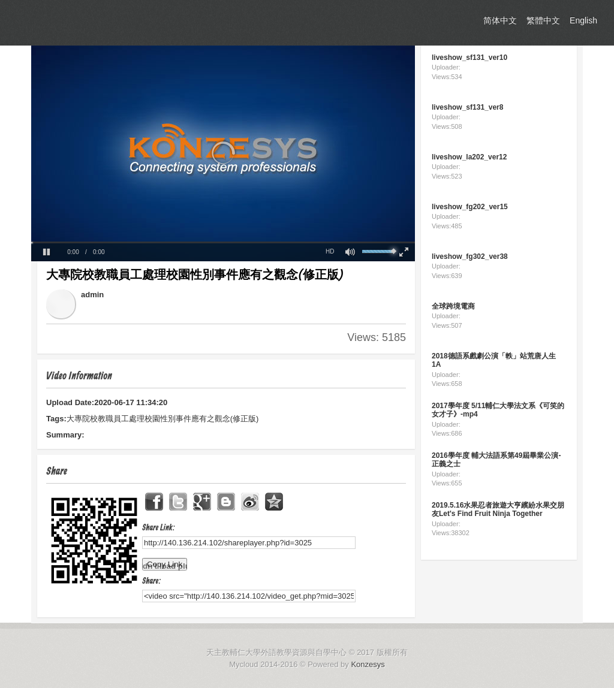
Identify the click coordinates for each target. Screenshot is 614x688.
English (583, 20)
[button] (46, 252)
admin (92, 294)
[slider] (223, 242)
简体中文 (500, 20)
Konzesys (367, 664)
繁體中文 (543, 20)
